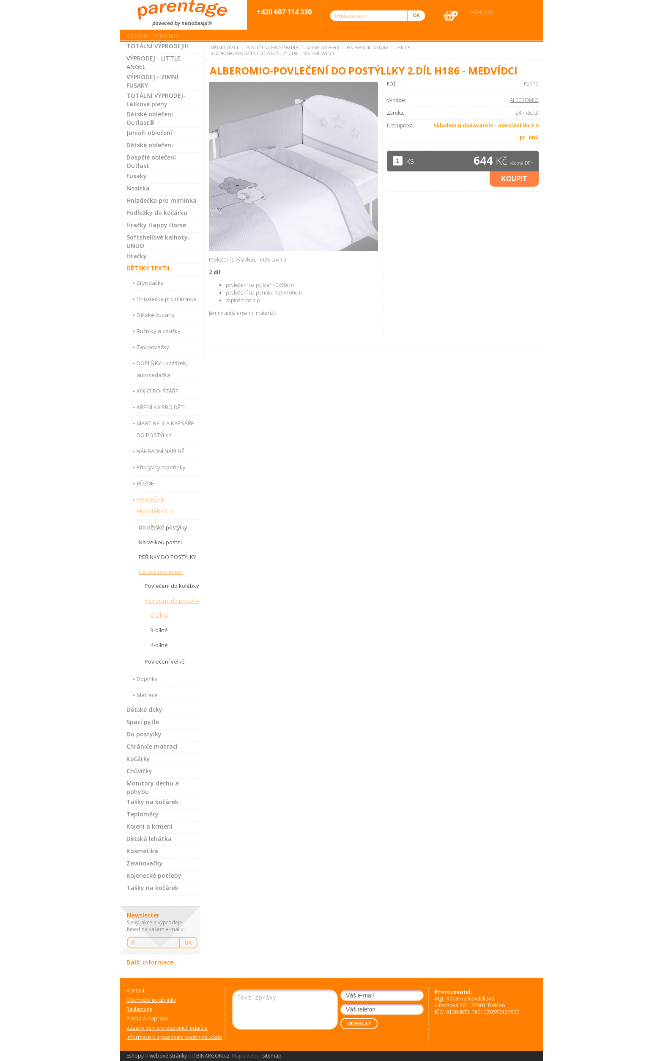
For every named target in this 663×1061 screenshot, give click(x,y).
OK (188, 943)
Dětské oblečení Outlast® (149, 118)
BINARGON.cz (212, 1055)
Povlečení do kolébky (172, 586)
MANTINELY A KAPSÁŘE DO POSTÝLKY (165, 429)
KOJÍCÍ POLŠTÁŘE (157, 391)
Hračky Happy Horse (156, 225)
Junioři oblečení (149, 133)
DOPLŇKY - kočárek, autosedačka (162, 369)
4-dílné (159, 645)
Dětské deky (144, 709)
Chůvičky (139, 771)
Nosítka (138, 188)
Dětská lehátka (149, 839)
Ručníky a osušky (159, 331)
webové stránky (168, 1055)
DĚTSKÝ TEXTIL (148, 268)
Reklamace (139, 1009)
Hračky (136, 256)
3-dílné (159, 630)
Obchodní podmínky (152, 36)
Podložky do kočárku (156, 213)
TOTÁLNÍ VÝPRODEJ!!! (157, 46)
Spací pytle (142, 722)
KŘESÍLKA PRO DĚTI (161, 407)
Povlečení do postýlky (172, 600)
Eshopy (135, 1055)
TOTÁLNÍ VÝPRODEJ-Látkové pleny (156, 99)
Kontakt (135, 990)
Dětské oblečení (149, 145)
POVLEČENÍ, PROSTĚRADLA (155, 505)
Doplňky (147, 679)
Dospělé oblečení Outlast (151, 161)
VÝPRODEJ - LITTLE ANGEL (153, 62)
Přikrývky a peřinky (161, 467)
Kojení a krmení (149, 826)
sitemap (272, 1055)
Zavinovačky (153, 347)
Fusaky (136, 176)
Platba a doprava (147, 1018)
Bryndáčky (150, 283)
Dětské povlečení (161, 572)
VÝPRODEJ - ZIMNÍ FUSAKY (152, 81)
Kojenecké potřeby (153, 875)
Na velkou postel (160, 542)
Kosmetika (142, 851)
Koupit (514, 178)
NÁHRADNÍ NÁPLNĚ (160, 451)
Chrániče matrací (152, 746)
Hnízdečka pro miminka (161, 200)
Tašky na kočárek (152, 802)
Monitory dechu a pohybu (152, 787)
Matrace (147, 695)
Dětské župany (156, 315)
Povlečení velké (165, 661)
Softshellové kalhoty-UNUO (158, 241)
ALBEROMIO (524, 100)
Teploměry (142, 814)
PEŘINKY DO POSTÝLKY (167, 557)
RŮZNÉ (145, 483)
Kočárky (138, 759)
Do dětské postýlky (163, 527)
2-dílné (159, 614)
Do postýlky (144, 734)
